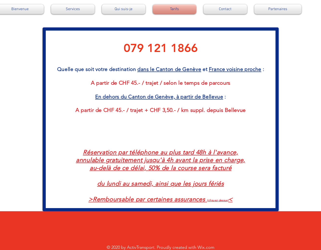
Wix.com (205, 247)
